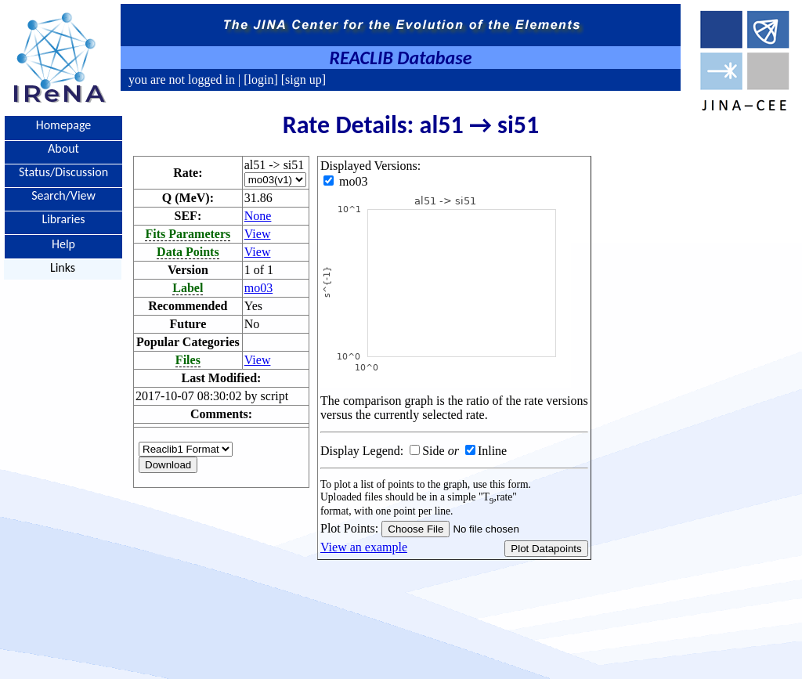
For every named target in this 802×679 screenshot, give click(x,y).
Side (433, 450)
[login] (261, 79)
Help (63, 243)
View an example (363, 547)
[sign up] (302, 79)
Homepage (64, 124)
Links (62, 267)
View (257, 233)
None (258, 215)
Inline (492, 450)
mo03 (258, 287)
